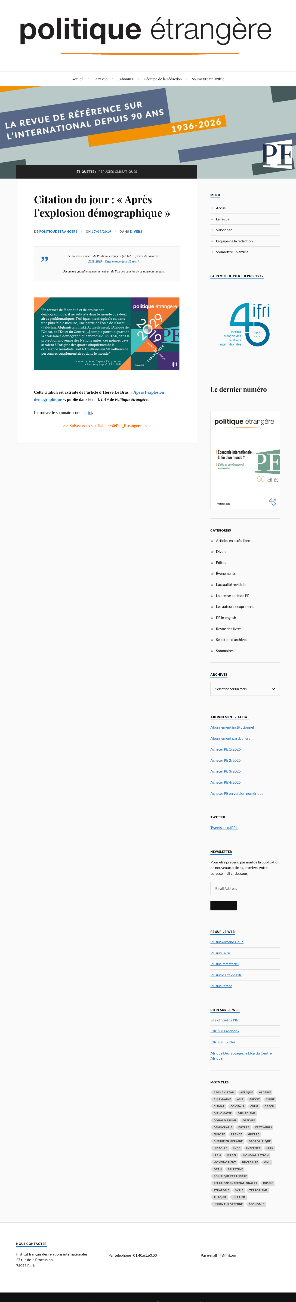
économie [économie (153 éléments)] (256, 1203)
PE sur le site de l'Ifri (226, 974)
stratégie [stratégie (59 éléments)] (221, 1189)
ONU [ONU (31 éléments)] (267, 1161)
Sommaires (225, 650)
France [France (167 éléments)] (236, 1133)
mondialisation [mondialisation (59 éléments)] (256, 1155)
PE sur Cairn (220, 952)
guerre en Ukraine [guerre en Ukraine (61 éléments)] (228, 1140)
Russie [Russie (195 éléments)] (268, 1182)
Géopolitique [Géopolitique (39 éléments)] (260, 1140)
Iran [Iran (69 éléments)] (217, 1155)
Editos (221, 562)
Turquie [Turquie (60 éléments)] (220, 1196)
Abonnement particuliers (230, 738)
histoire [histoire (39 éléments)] (220, 1147)
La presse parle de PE (232, 595)
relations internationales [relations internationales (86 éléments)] (235, 1182)
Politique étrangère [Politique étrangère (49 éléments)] (230, 1175)
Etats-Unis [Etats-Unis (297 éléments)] (263, 1127)
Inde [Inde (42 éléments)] (236, 1147)
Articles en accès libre (233, 540)
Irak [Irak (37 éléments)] (270, 1147)
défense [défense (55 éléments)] (249, 1120)
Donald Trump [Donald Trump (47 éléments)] (225, 1120)
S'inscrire (224, 905)
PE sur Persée (221, 985)
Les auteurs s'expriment (235, 606)
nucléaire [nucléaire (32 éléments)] (250, 1161)
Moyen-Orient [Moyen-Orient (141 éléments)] (225, 1161)
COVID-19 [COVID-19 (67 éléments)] (237, 1105)
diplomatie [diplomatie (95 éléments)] (223, 1112)
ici (90, 412)
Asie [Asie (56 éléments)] (240, 1099)
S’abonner (125, 78)
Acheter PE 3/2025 (225, 771)
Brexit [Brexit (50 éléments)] (255, 1099)
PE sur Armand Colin (227, 941)
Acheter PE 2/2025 (225, 760)
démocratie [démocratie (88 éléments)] (223, 1127)
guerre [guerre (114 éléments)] (253, 1133)
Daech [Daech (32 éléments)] (269, 1105)
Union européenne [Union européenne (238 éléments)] (228, 1203)
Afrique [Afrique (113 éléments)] (246, 1092)
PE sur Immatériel (224, 963)
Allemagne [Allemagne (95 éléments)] (222, 1099)
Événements (226, 573)
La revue (100, 78)
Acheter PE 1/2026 (225, 749)
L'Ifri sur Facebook (224, 1030)
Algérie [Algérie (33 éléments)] (265, 1092)
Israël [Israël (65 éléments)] (232, 1155)
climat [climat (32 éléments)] (219, 1105)
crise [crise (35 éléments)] (254, 1105)
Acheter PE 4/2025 (225, 782)
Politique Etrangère (58, 231)
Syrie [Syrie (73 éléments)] (239, 1189)
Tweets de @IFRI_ (224, 827)
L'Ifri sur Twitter (222, 1041)
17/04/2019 (101, 231)
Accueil (77, 78)
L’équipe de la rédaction (163, 78)
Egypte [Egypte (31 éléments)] (243, 1127)
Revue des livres (228, 628)
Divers (136, 231)
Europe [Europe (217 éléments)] (219, 1133)
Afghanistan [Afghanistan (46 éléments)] (224, 1092)
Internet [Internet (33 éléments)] (253, 1147)
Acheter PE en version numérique (236, 793)
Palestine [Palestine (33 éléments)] (235, 1168)
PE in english (226, 617)
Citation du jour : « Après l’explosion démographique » (102, 205)
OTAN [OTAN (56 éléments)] (218, 1168)
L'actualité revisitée (231, 584)
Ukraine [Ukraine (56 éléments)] (239, 1196)
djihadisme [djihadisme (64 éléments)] (247, 1112)
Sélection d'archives (231, 639)
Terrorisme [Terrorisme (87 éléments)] (258, 1189)
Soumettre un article (208, 78)
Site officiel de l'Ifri (225, 1019)
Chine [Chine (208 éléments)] (270, 1099)
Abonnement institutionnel (232, 727)
